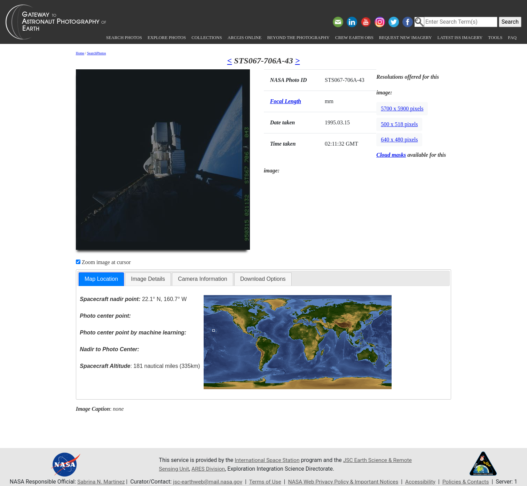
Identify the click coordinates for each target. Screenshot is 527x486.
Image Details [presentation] (148, 279)
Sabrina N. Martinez (96, 481)
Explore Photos (167, 37)
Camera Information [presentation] (202, 279)
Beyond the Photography (298, 37)
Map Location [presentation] (101, 279)
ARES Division (230, 468)
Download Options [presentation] (263, 279)
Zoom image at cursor (103, 262)
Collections (206, 37)
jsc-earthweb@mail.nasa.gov (205, 481)
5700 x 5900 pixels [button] (402, 108)
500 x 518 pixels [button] (399, 124)
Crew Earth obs (354, 37)
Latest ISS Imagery (459, 37)
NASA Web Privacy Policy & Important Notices (344, 481)
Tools (495, 37)
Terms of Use (264, 481)
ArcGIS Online (245, 37)
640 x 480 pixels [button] (399, 139)
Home (80, 53)
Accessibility (423, 481)
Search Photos (124, 37)
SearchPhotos (96, 53)
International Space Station (268, 460)
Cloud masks (391, 155)
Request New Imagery (405, 37)
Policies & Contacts (470, 481)
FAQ (512, 37)
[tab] (101, 279)
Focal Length (285, 101)
